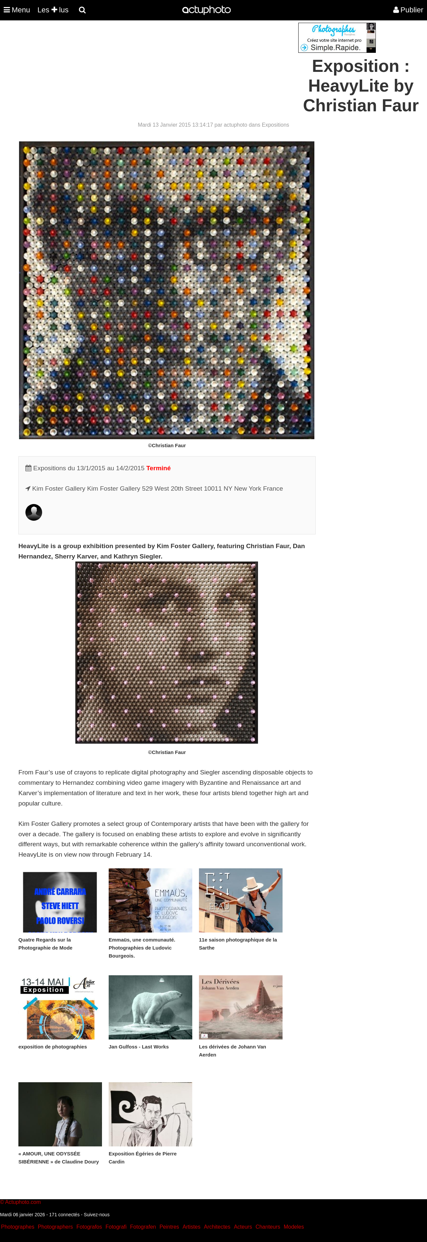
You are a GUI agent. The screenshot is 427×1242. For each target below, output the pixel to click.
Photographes (17, 1227)
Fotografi (115, 1227)
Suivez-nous (97, 1214)
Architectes (217, 1227)
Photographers (55, 1227)
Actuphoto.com (23, 1202)
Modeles (294, 1227)
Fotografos (89, 1227)
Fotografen (143, 1227)
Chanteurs (267, 1227)
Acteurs (243, 1227)
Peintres (169, 1227)
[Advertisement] (173, 69)
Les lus (53, 10)
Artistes (191, 1227)
